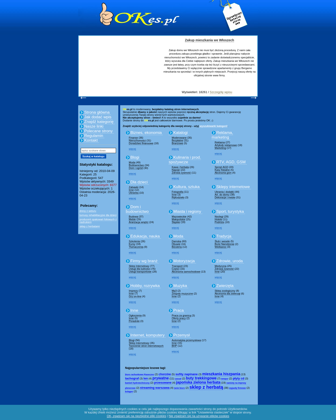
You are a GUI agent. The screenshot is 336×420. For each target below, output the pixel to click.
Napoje (176, 169)
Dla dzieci (139, 182)
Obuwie (176, 244)
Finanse (133, 137)
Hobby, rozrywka (145, 286)
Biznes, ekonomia (146, 132)
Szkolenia (134, 241)
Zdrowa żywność (181, 172)
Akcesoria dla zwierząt (227, 293)
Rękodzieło (178, 197)
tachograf (132, 378)
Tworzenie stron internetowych (146, 345)
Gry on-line (135, 296)
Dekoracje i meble (225, 197)
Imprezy (133, 290)
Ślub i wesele (222, 241)
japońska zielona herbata (198, 382)
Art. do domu (222, 194)
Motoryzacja (184, 261)
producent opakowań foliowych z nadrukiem (98, 221)
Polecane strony (98, 131)
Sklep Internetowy (139, 266)
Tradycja (223, 236)
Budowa (133, 216)
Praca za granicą (181, 315)
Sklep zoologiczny (225, 290)
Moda (132, 162)
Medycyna (220, 266)
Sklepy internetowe (233, 187)
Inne (131, 190)
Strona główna (97, 112)
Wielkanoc (221, 246)
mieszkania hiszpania (221, 374)
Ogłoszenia (135, 315)
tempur (224, 379)
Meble (132, 219)
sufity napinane (186, 374)
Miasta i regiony (187, 211)
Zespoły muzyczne (182, 293)
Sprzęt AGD (221, 167)
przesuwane (163, 382)
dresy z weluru (88, 211)
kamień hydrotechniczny (137, 383)
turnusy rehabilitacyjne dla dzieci (98, 215)
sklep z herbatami (90, 226)
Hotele (218, 219)
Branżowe (177, 143)
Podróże (219, 222)
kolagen (129, 391)
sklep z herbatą (206, 387)
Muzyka (180, 286)
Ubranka (134, 192)
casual (178, 379)
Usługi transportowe (140, 271)
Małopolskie (178, 219)
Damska (176, 241)
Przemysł (181, 335)
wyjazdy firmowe (237, 388)
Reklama (220, 142)
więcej (132, 148)
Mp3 (174, 290)
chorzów (165, 374)
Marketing (220, 148)
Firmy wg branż (144, 261)
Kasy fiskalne (222, 169)
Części (175, 268)
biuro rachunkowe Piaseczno (139, 374)
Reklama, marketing (222, 135)
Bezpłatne (177, 140)
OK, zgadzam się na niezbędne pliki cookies (136, 416)
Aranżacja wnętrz (138, 222)
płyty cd (238, 378)
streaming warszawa (154, 387)
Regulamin (93, 135)
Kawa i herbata (180, 167)
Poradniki (134, 321)
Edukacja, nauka (145, 236)
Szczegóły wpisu (221, 92)
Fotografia (177, 191)
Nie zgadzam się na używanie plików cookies (199, 416)
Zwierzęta (225, 286)
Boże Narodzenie (224, 244)
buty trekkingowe (201, 378)
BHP (174, 345)
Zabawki (133, 187)
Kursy (132, 244)
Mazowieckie (179, 216)
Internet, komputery (147, 335)
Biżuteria (177, 246)
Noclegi (219, 216)
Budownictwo (136, 165)
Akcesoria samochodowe (186, 271)
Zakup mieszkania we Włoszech (209, 40)
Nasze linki (93, 126)
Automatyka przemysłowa (186, 340)
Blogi (134, 157)
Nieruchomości (137, 140)
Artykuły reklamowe (226, 145)
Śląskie (176, 222)
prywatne (160, 378)
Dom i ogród (136, 168)
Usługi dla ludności (139, 268)
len (146, 378)
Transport (177, 266)
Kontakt (91, 140)
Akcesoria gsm (223, 172)
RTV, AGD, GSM (231, 162)
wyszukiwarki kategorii (213, 126)
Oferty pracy (179, 318)
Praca (178, 310)
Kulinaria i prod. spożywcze (185, 159)
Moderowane (179, 137)
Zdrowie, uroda (229, 261)
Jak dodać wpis (97, 117)
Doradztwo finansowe (141, 143)
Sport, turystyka (230, 211)
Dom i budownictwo (137, 209)
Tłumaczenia (136, 246)
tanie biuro (179, 388)
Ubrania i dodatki (224, 191)
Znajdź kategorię (99, 121)
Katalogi (180, 132)
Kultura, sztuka (186, 187)
